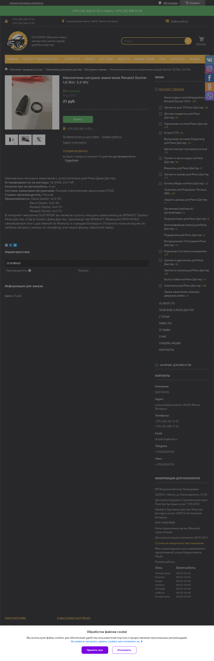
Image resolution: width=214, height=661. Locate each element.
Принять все (95, 650)
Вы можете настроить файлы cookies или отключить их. (105, 641)
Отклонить (124, 650)
